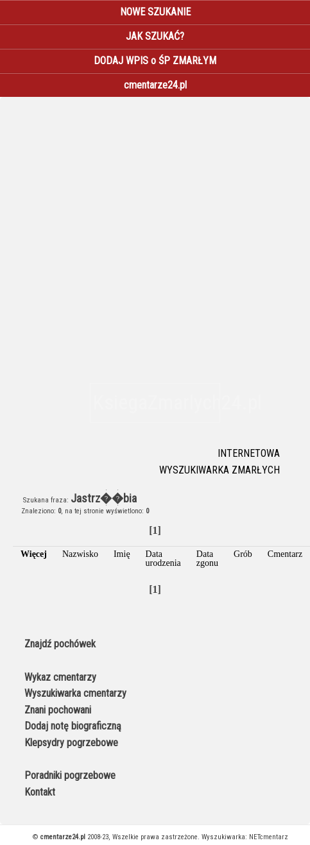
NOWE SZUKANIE (155, 12)
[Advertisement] (120, 236)
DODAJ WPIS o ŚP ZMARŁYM (155, 61)
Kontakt (39, 792)
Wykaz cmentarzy (60, 677)
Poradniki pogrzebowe (70, 775)
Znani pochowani (57, 710)
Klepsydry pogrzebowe (71, 743)
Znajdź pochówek (60, 644)
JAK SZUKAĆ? (155, 36)
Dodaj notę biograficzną (72, 726)
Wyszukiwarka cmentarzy (75, 693)
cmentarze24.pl (155, 85)
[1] (155, 530)
